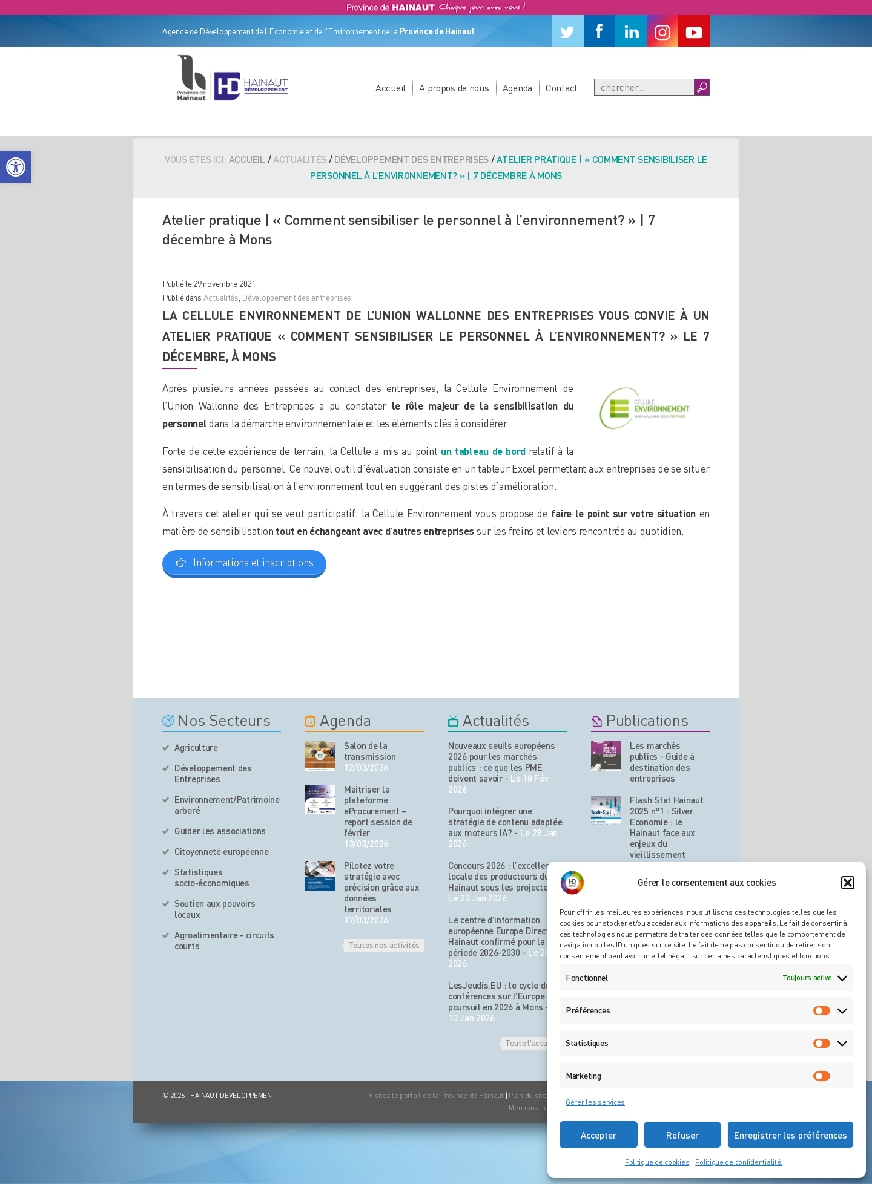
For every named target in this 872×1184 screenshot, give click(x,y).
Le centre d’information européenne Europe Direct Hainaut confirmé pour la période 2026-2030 (498, 936)
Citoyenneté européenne (221, 851)
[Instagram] (662, 31)
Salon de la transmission (369, 751)
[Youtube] (694, 31)
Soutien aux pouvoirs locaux (215, 908)
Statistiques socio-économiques (211, 877)
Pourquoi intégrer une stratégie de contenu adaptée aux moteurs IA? (505, 822)
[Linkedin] (631, 31)
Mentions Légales (538, 1107)
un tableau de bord (483, 450)
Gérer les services (595, 1102)
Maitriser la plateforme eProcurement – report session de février (378, 810)
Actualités (221, 297)
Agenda (517, 87)
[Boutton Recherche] (701, 87)
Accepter (598, 1135)
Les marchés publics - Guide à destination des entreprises (662, 761)
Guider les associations (220, 831)
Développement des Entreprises (213, 773)
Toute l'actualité (534, 1042)
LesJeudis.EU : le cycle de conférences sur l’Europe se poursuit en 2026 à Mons (502, 996)
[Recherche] (644, 87)
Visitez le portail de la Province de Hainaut (436, 1095)
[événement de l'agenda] (320, 756)
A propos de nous (454, 87)
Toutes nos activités (384, 944)
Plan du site (528, 1095)
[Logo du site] (232, 77)
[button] (15, 167)
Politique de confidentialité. (738, 1161)
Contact (562, 87)
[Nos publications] (606, 756)
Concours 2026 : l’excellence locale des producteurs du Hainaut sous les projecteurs (504, 876)
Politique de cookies (657, 1161)
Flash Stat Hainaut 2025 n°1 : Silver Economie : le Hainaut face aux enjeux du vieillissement (667, 827)
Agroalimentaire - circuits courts (224, 940)
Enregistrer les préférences (790, 1135)
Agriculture (196, 747)
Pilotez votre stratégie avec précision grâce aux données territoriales (381, 887)
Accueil (390, 87)
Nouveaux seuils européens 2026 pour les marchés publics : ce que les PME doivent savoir (501, 761)
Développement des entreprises (411, 158)
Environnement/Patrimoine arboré (227, 804)
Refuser (682, 1135)
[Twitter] (568, 31)
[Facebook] (599, 31)
